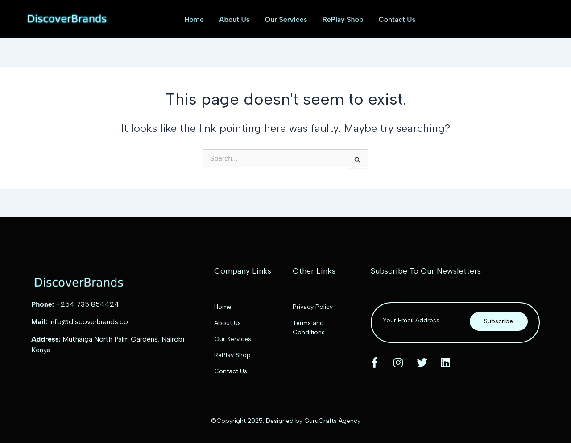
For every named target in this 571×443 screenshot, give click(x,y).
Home (194, 19)
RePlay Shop (342, 19)
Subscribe (498, 321)
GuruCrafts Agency (332, 421)
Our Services (286, 19)
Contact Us (397, 19)
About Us (234, 19)
